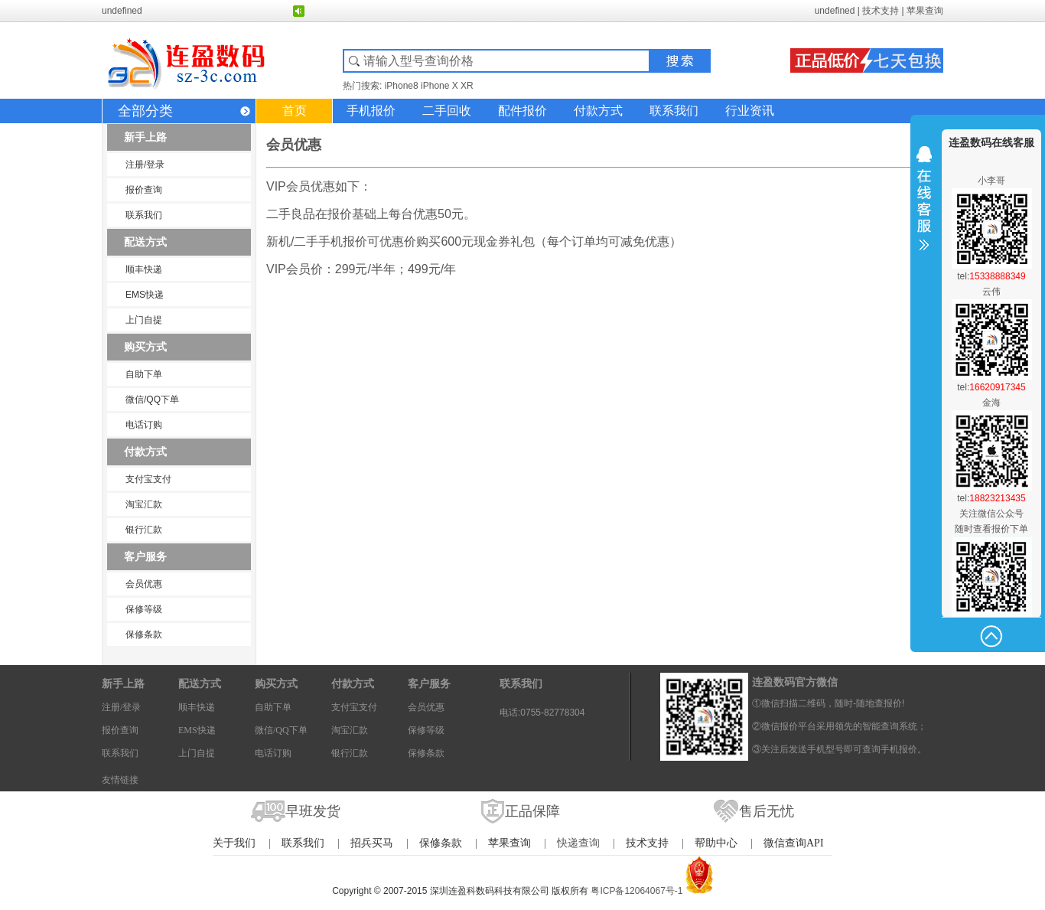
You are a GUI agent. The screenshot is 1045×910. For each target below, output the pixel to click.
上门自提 (143, 320)
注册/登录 (144, 164)
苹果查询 (925, 10)
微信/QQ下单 (152, 399)
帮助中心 (716, 843)
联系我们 (673, 110)
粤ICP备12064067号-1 (636, 891)
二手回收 (446, 110)
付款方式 (598, 110)
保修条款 (143, 634)
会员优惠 (143, 584)
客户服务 (145, 556)
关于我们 (234, 843)
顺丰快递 (143, 269)
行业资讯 (749, 110)
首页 (294, 110)
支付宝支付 (148, 479)
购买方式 (145, 347)
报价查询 (143, 189)
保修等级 (143, 609)
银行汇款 (143, 529)
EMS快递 (144, 294)
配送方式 (145, 242)
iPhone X (439, 85)
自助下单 (143, 374)
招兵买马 (371, 843)
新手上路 (145, 137)
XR (467, 85)
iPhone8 (401, 85)
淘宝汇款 (143, 504)
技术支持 (880, 10)
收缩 (924, 208)
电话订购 (143, 424)
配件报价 (522, 110)
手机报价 (371, 110)
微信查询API (793, 843)
